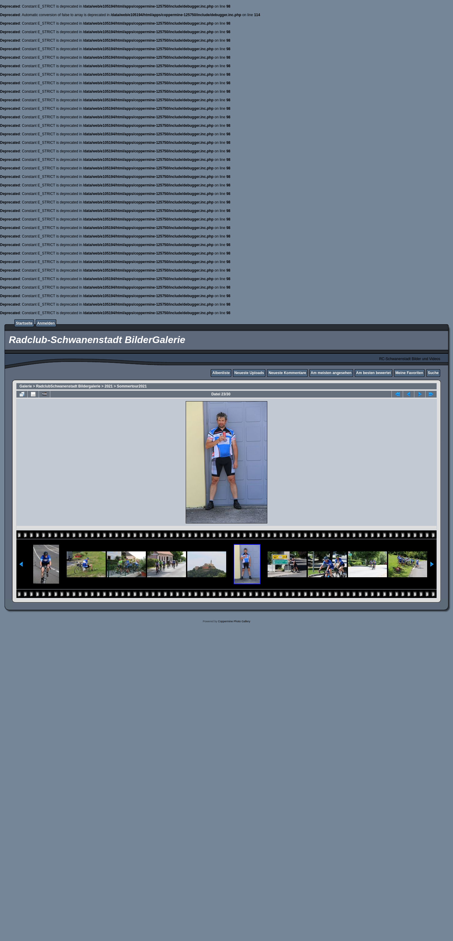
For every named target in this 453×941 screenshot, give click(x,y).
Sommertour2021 (132, 386)
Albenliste (221, 373)
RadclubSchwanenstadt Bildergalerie (68, 386)
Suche (433, 373)
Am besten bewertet (373, 373)
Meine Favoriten (409, 373)
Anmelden (46, 323)
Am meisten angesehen (331, 373)
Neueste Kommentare (287, 373)
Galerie (25, 386)
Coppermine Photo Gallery (234, 621)
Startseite (24, 323)
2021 (108, 386)
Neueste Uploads (249, 373)
